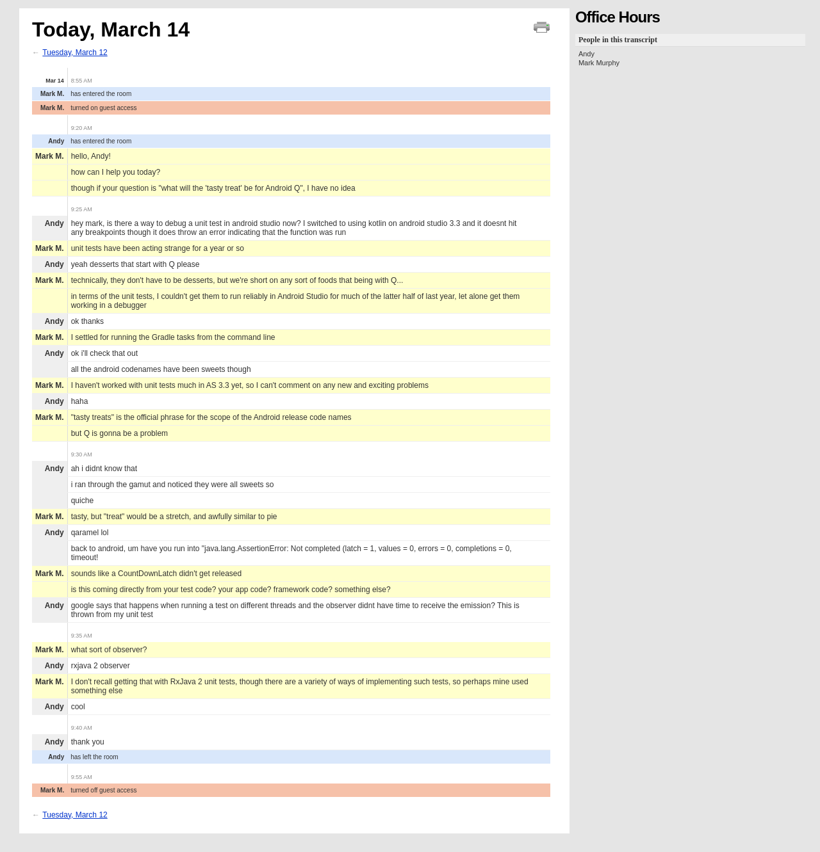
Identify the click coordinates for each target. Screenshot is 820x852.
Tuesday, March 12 (74, 52)
